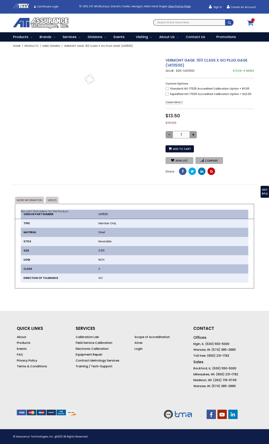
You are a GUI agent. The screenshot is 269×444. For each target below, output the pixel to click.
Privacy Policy (27, 361)
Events (22, 349)
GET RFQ (265, 192)
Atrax (138, 343)
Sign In (217, 7)
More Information (29, 200)
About (21, 337)
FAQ (20, 355)
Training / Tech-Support (94, 366)
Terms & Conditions (32, 366)
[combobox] (193, 22)
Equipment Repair (89, 355)
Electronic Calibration (92, 349)
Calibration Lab (87, 337)
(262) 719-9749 (224, 380)
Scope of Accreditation (152, 337)
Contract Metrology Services (97, 361)
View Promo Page (179, 6)
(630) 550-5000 (217, 344)
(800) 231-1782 (218, 356)
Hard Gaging (51, 46)
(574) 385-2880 (223, 350)
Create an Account (243, 7)
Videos (52, 200)
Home (17, 46)
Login (138, 349)
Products (31, 46)
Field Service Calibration (94, 343)
